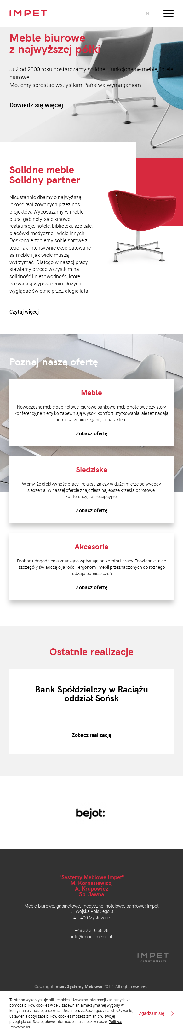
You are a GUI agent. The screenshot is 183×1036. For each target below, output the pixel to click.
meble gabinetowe (61, 407)
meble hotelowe (132, 407)
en (146, 13)
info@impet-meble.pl (91, 936)
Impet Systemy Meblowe (78, 986)
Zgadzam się (151, 1013)
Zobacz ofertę (91, 434)
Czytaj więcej (24, 312)
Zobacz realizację (91, 735)
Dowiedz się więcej (36, 105)
